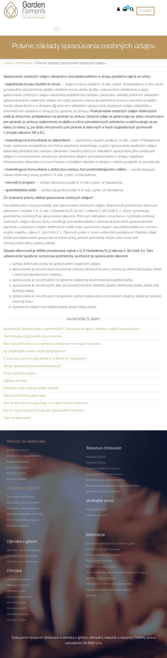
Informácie (23, 63)
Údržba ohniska (15, 381)
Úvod (7, 63)
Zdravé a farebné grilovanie (24, 396)
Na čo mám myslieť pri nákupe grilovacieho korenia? (44, 410)
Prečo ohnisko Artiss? (19, 373)
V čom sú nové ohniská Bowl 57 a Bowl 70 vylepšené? (45, 359)
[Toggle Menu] (56, 28)
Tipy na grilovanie (16, 418)
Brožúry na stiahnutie (26, 441)
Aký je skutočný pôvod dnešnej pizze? (32, 366)
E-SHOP (145, 11)
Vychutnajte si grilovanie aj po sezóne (32, 336)
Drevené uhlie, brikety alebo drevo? (31, 388)
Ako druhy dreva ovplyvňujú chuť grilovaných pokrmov (45, 403)
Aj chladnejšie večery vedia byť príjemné (34, 351)
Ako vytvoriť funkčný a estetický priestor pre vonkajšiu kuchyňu (52, 344)
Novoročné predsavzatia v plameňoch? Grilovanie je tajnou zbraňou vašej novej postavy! (71, 329)
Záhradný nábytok (23, 488)
